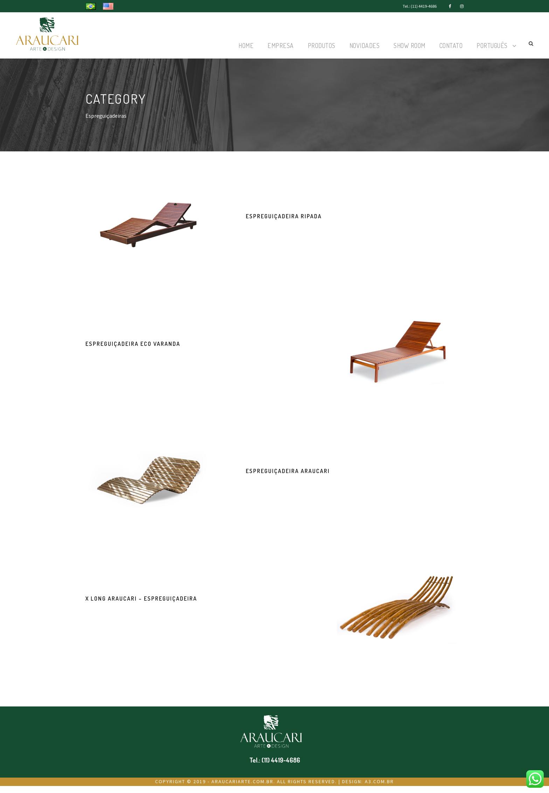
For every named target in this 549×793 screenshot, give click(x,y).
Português (492, 45)
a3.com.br (379, 781)
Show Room (409, 45)
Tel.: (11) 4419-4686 (420, 6)
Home (245, 45)
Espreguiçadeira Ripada (284, 216)
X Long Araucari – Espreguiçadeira (141, 598)
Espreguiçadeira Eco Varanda (132, 343)
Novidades (364, 45)
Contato (451, 45)
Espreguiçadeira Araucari (288, 470)
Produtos (321, 45)
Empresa (280, 45)
